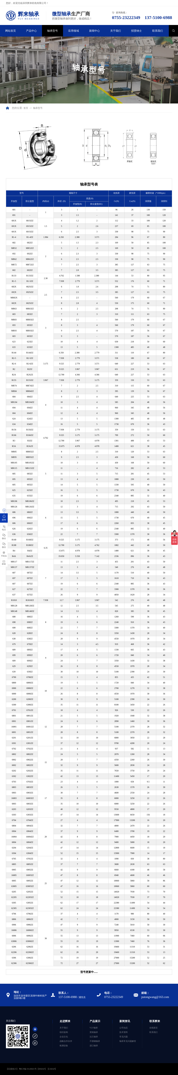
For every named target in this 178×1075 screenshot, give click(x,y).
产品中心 (31, 30)
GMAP (52, 1069)
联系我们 (157, 30)
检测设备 (64, 1046)
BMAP (42, 1069)
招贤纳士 (136, 30)
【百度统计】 (12, 1069)
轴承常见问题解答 (127, 1041)
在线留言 (153, 1028)
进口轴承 (94, 1046)
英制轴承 (94, 1032)
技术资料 (123, 1032)
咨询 (4, 518)
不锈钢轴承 (95, 1041)
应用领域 (73, 30)
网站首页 (10, 30)
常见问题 (123, 1037)
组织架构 (64, 1032)
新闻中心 (94, 30)
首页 (25, 108)
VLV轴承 (94, 1028)
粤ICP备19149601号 (28, 1069)
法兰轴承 (94, 1037)
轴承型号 (52, 30)
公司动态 (123, 1028)
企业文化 (64, 1037)
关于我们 (115, 30)
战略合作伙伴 (66, 1041)
